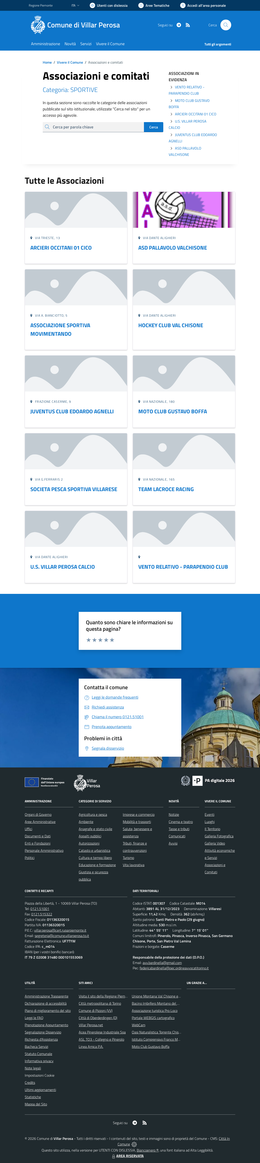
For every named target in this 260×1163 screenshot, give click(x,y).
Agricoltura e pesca (93, 814)
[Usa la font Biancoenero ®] (108, 5)
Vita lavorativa (133, 865)
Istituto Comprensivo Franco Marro (158, 1039)
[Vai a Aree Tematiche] (154, 5)
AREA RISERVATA (127, 1156)
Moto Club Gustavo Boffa (150, 1046)
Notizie (174, 814)
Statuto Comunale (38, 1053)
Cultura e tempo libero (95, 857)
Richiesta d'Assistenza (41, 1039)
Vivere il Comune (70, 62)
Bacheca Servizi (36, 1046)
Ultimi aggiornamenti (40, 1089)
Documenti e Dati (38, 836)
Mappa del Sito (36, 1104)
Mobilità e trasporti (137, 821)
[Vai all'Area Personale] (203, 5)
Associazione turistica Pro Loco (154, 1010)
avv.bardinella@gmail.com (162, 962)
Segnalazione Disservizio (43, 1032)
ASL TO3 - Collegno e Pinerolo (101, 1039)
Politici (29, 857)
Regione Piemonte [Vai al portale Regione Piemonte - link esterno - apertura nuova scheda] (41, 5)
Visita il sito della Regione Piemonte (105, 996)
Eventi (209, 814)
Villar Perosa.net (91, 1025)
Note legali (33, 1068)
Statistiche (33, 1097)
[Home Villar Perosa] (77, 25)
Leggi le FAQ (34, 1017)
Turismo (128, 857)
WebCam (138, 1025)
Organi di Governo (38, 814)
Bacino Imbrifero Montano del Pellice (159, 1003)
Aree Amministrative (40, 821)
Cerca (153, 127)
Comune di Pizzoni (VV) (95, 1010)
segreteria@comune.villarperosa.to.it (62, 935)
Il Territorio (212, 829)
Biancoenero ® (148, 1150)
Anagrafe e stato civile (95, 829)
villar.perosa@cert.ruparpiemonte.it (60, 930)
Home (47, 62)
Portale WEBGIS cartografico (153, 1017)
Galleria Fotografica (219, 836)
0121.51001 (39, 908)
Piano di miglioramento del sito (48, 1010)
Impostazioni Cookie (39, 1075)
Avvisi (173, 843)
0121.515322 (41, 914)
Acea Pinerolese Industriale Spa (102, 1032)
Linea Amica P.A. (91, 1046)
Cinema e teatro (181, 821)
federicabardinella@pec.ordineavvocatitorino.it (174, 968)
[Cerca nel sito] (225, 25)
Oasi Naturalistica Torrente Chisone (158, 1032)
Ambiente (86, 821)
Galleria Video (215, 843)
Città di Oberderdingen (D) (98, 1017)
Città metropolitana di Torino (100, 1003)
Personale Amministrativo (44, 850)
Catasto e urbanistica (94, 850)
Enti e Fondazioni (37, 843)
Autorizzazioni (89, 843)
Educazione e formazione (97, 865)
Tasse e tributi (179, 829)
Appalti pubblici (90, 836)
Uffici (28, 829)
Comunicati (177, 836)
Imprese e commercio (139, 814)
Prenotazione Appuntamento (46, 1025)
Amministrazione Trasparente (46, 996)
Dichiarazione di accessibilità (46, 1003)
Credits (30, 1082)
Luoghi (210, 821)
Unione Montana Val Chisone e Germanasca (165, 996)
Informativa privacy (39, 1061)
